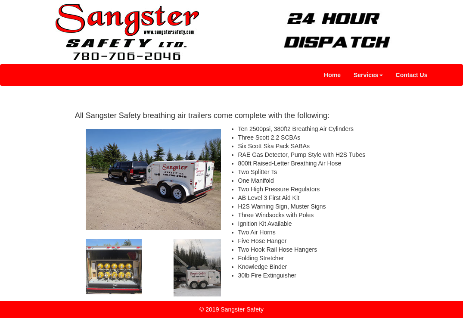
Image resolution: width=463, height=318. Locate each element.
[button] (368, 75)
